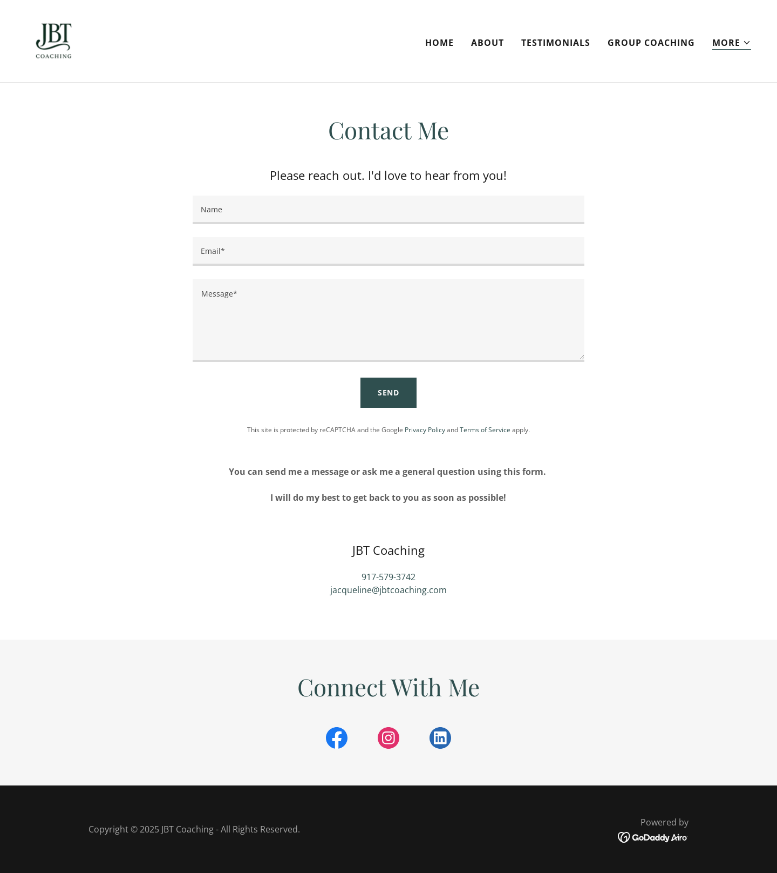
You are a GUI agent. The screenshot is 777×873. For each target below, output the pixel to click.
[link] (54, 40)
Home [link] (439, 43)
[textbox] (388, 210)
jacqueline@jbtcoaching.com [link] (388, 590)
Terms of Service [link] (485, 429)
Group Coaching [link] (651, 43)
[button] (731, 43)
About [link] (487, 43)
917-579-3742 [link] (388, 577)
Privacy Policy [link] (425, 429)
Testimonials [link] (555, 43)
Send (389, 392)
